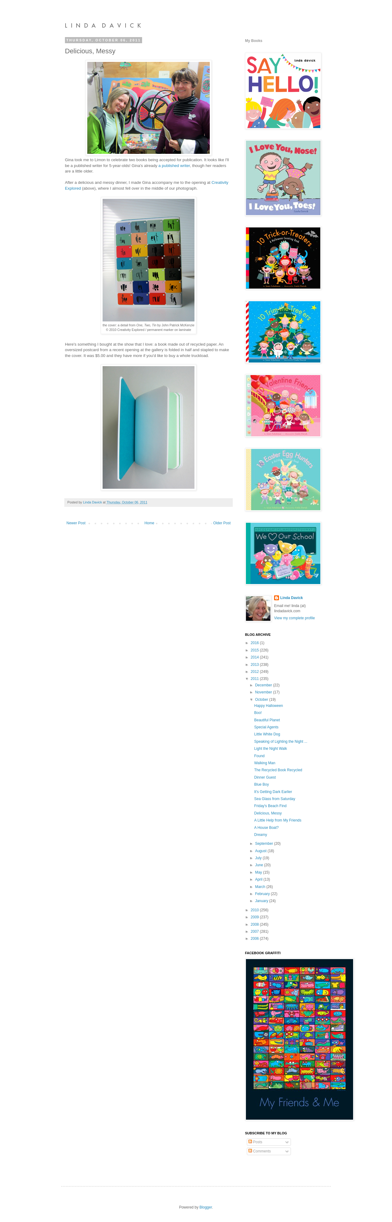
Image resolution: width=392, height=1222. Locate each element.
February (263, 894)
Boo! (258, 713)
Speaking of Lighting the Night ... (280, 741)
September (264, 843)
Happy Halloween (268, 706)
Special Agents (266, 727)
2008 (255, 924)
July (259, 858)
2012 (255, 672)
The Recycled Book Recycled (278, 770)
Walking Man (264, 763)
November (264, 692)
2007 (255, 931)
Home (149, 523)
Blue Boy (261, 784)
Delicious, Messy (268, 813)
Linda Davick (291, 598)
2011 (255, 679)
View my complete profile (294, 618)
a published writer (174, 165)
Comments (259, 1151)
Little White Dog (267, 734)
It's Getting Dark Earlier (273, 792)
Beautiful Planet (267, 720)
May (259, 872)
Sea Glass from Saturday (274, 799)
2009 (255, 917)
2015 (255, 650)
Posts (255, 1142)
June (259, 865)
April (259, 879)
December (264, 685)
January (262, 901)
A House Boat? (266, 827)
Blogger (205, 1207)
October (262, 699)
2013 (255, 664)
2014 (255, 657)
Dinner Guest (265, 777)
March (260, 887)
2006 (255, 938)
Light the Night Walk (270, 748)
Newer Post (75, 523)
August (261, 851)
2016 (255, 643)
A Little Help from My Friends (277, 820)
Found (259, 756)
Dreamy (260, 835)
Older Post (222, 523)
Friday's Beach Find (270, 806)
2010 (255, 910)
